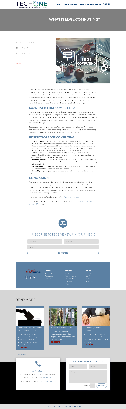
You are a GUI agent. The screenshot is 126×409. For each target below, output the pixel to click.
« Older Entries (21, 354)
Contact (98, 4)
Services (73, 4)
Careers (81, 4)
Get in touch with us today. (70, 197)
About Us (65, 4)
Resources (90, 4)
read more (22, 347)
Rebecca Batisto (27, 42)
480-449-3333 (47, 377)
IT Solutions (25, 53)
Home (59, 4)
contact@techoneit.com (48, 381)
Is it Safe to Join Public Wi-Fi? (63, 327)
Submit (101, 386)
